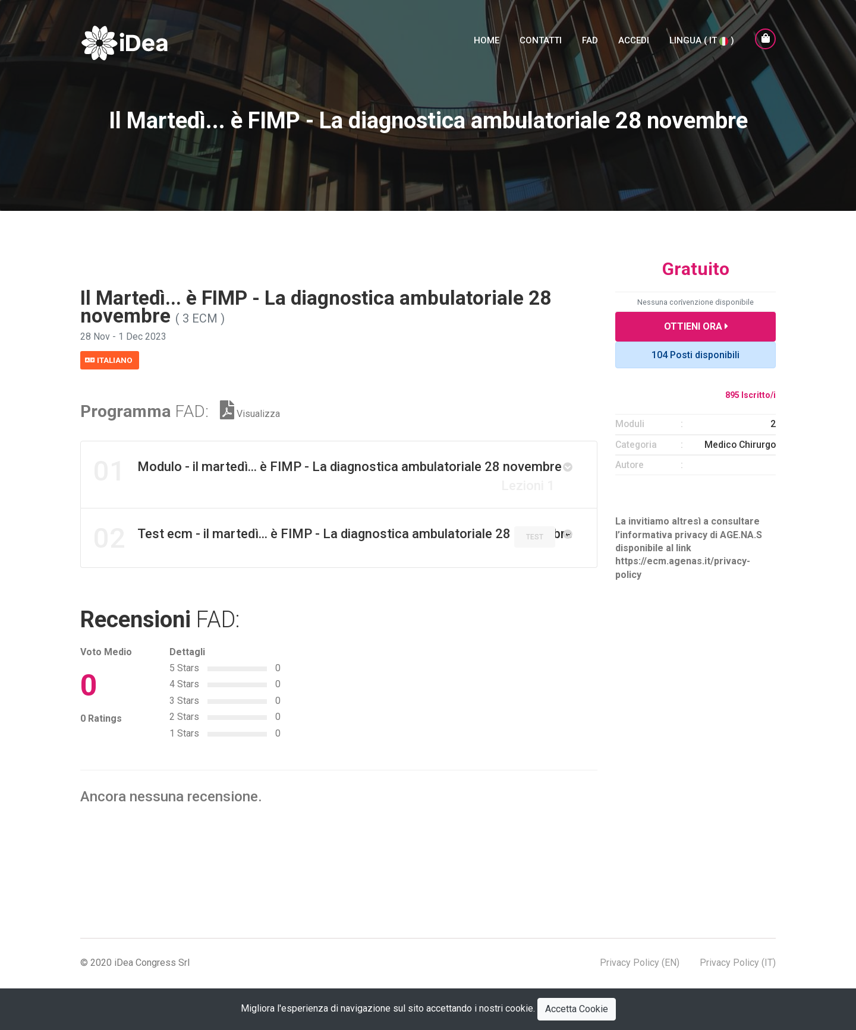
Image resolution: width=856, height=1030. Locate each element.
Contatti (541, 45)
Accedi (633, 45)
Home (486, 45)
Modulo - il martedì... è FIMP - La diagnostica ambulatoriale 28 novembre (328, 473)
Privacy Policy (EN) (639, 963)
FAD (590, 45)
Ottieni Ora (696, 326)
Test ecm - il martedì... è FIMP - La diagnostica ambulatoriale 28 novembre (333, 538)
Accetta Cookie (576, 1009)
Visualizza (250, 413)
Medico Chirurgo (740, 444)
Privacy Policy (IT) (738, 963)
